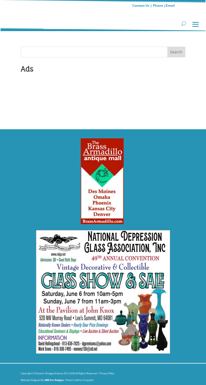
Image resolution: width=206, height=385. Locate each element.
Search (176, 51)
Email (170, 5)
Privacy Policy (106, 373)
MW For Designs (54, 380)
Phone (158, 5)
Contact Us (140, 5)
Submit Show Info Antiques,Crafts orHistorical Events (50, 97)
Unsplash (88, 380)
